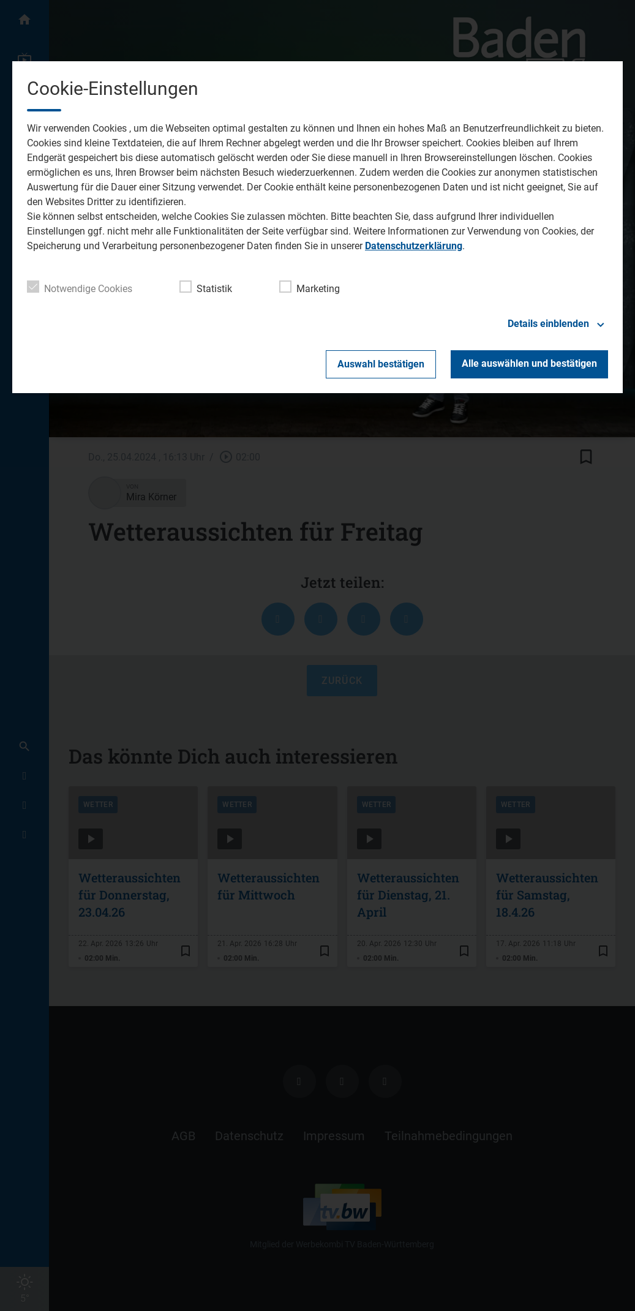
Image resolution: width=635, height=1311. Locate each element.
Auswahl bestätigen (380, 364)
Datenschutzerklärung (413, 246)
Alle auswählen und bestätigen (529, 363)
